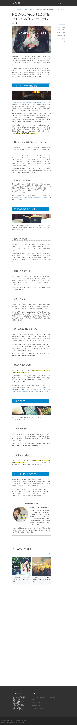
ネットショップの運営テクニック (24, 9)
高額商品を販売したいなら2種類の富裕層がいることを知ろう (31, 197)
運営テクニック (61, 32)
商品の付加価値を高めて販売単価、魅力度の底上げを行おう (30, 102)
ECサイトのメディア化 (60, 40)
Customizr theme (21, 631)
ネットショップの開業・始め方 (60, 28)
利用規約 (52, 606)
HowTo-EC (9, 629)
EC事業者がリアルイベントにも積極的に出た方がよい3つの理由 (41, 579)
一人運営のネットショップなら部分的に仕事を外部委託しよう (21, 579)
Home (13, 9)
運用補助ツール (61, 35)
